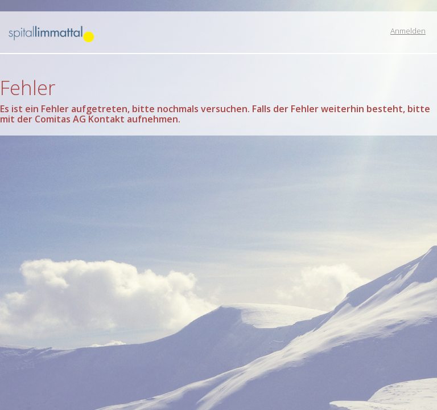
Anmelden (408, 31)
